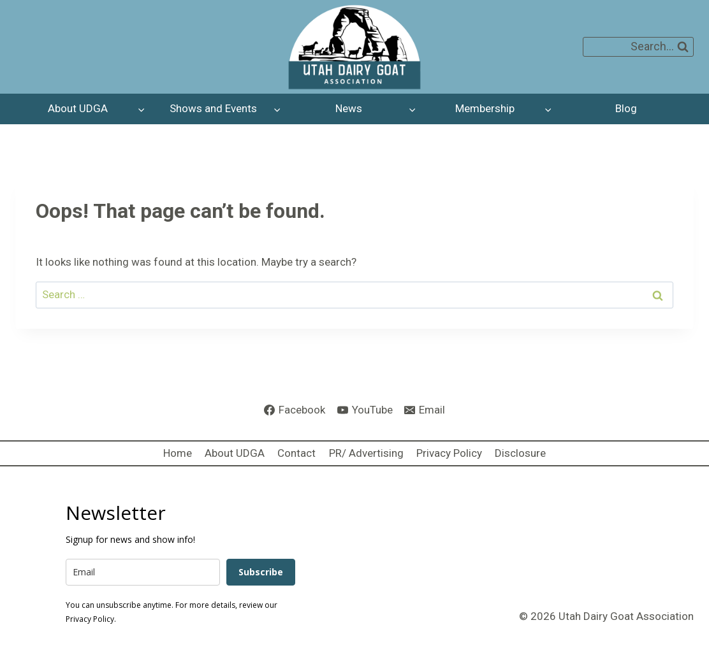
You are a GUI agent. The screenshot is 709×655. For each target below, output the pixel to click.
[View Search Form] (638, 47)
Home (177, 453)
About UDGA (235, 453)
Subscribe (260, 572)
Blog (626, 108)
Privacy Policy (449, 453)
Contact (296, 453)
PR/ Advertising (366, 453)
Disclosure (520, 453)
